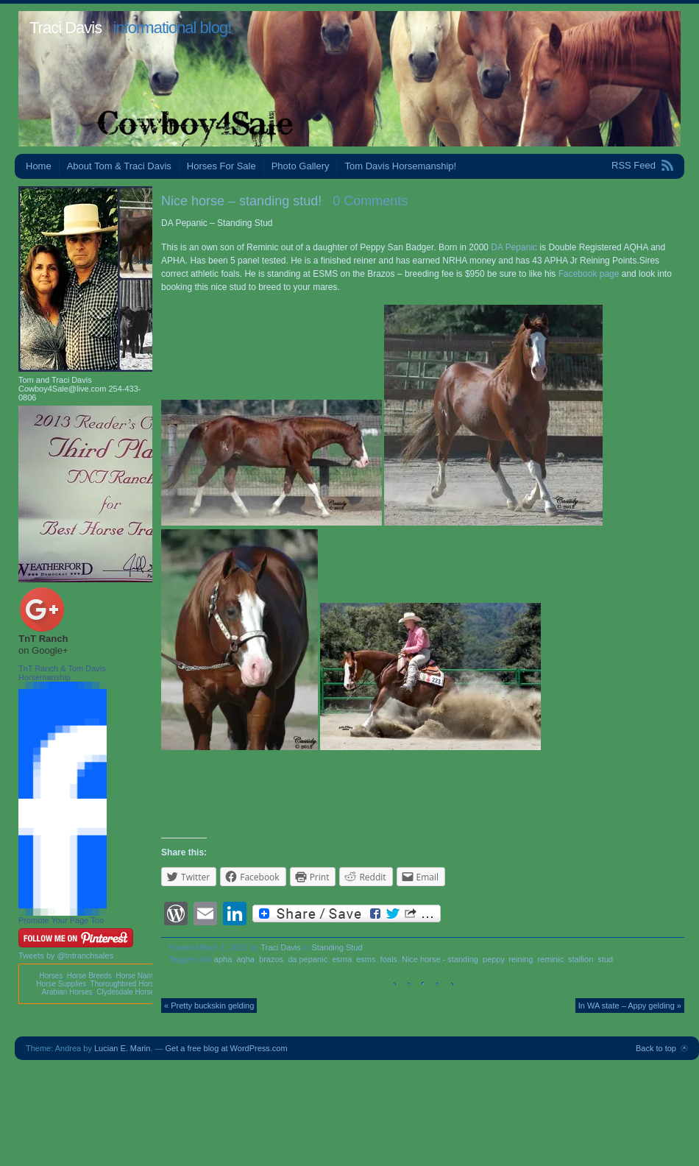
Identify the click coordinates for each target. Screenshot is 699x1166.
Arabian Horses (67, 992)
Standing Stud (337, 947)
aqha (245, 959)
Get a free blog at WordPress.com (227, 1048)
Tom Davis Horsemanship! (400, 166)
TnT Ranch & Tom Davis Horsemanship (62, 673)
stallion (580, 959)
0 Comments (370, 201)
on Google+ (43, 650)
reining (520, 959)
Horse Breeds (89, 976)
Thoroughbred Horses (126, 984)
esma (342, 959)
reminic (550, 959)
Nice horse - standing (440, 959)
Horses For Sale (221, 166)
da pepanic (307, 959)
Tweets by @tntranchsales (65, 955)
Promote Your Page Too (61, 920)
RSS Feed (633, 165)
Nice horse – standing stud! (241, 201)
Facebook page (589, 274)
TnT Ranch (43, 638)
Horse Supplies (61, 984)
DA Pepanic (514, 247)
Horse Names (138, 976)
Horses (51, 976)
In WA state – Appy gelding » (629, 1005)
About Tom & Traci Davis (119, 166)
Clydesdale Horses (127, 992)
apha (223, 959)
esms (365, 959)
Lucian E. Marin (122, 1048)
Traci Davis (65, 27)
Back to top (656, 1048)
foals (388, 959)
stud (605, 959)
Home (39, 166)
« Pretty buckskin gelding (209, 1005)
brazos (271, 959)
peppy (493, 959)
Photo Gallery (301, 166)
